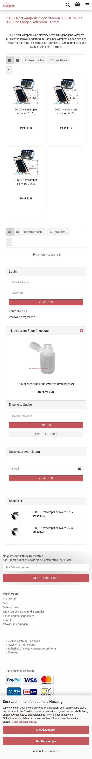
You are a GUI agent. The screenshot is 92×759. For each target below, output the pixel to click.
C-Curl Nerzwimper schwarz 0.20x (26, 181)
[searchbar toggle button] (68, 5)
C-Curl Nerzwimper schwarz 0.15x (66, 111)
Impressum (9, 598)
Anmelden (46, 302)
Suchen (46, 425)
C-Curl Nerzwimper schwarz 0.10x (26, 111)
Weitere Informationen (46, 751)
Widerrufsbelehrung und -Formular (23, 611)
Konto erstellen (18, 311)
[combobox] (34, 60)
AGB (5, 602)
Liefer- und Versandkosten (19, 615)
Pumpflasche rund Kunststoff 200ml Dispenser (46, 384)
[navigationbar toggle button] (87, 5)
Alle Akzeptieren (46, 729)
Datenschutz (10, 607)
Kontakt (8, 620)
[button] (10, 60)
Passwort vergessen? (22, 316)
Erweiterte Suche (46, 434)
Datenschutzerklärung (24, 721)
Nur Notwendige (46, 741)
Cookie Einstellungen (15, 624)
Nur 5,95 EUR (46, 391)
